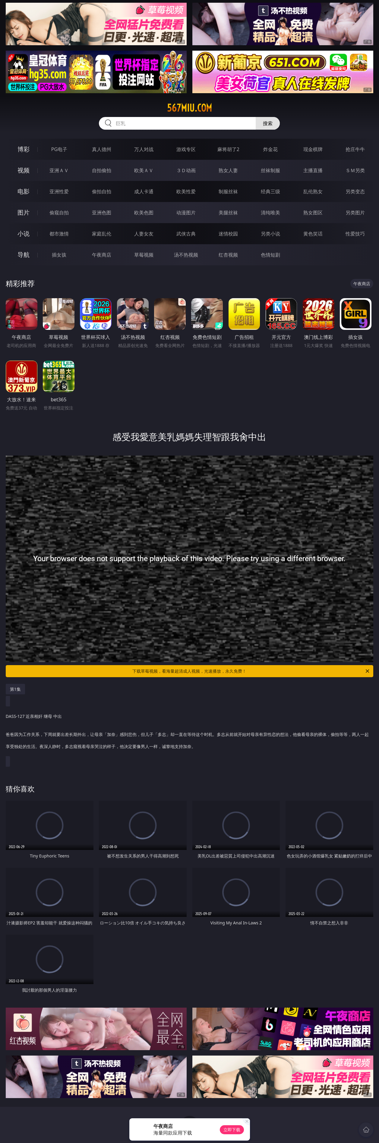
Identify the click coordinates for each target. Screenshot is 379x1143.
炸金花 (270, 149)
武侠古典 (186, 233)
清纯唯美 (270, 212)
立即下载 (231, 1129)
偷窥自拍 (59, 212)
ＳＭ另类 (355, 170)
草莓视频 (143, 254)
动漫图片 (186, 212)
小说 (23, 233)
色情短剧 (270, 254)
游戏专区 (186, 149)
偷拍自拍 (101, 191)
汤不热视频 (186, 254)
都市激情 (59, 233)
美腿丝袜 (228, 212)
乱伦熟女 (313, 191)
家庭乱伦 (101, 233)
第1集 (15, 689)
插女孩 (59, 254)
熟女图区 (313, 212)
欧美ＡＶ (143, 170)
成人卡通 (143, 191)
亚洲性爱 (59, 191)
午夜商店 (101, 254)
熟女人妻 (228, 170)
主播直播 (313, 170)
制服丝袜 (228, 191)
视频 (23, 170)
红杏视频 (228, 254)
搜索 (268, 123)
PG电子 (59, 149)
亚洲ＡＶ (59, 170)
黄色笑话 (313, 233)
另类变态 (355, 191)
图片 (23, 212)
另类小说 (270, 233)
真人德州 (101, 149)
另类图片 (355, 212)
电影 (23, 191)
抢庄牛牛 (355, 149)
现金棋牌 (313, 149)
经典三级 (270, 191)
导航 (23, 255)
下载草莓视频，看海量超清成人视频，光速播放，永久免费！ (251, 671)
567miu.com (189, 108)
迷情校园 (228, 233)
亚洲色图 (101, 212)
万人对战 (143, 149)
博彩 (23, 149)
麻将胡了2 (228, 149)
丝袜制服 (270, 170)
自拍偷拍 (101, 170)
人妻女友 (143, 233)
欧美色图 (143, 212)
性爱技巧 (355, 233)
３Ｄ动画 (186, 170)
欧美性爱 (186, 191)
